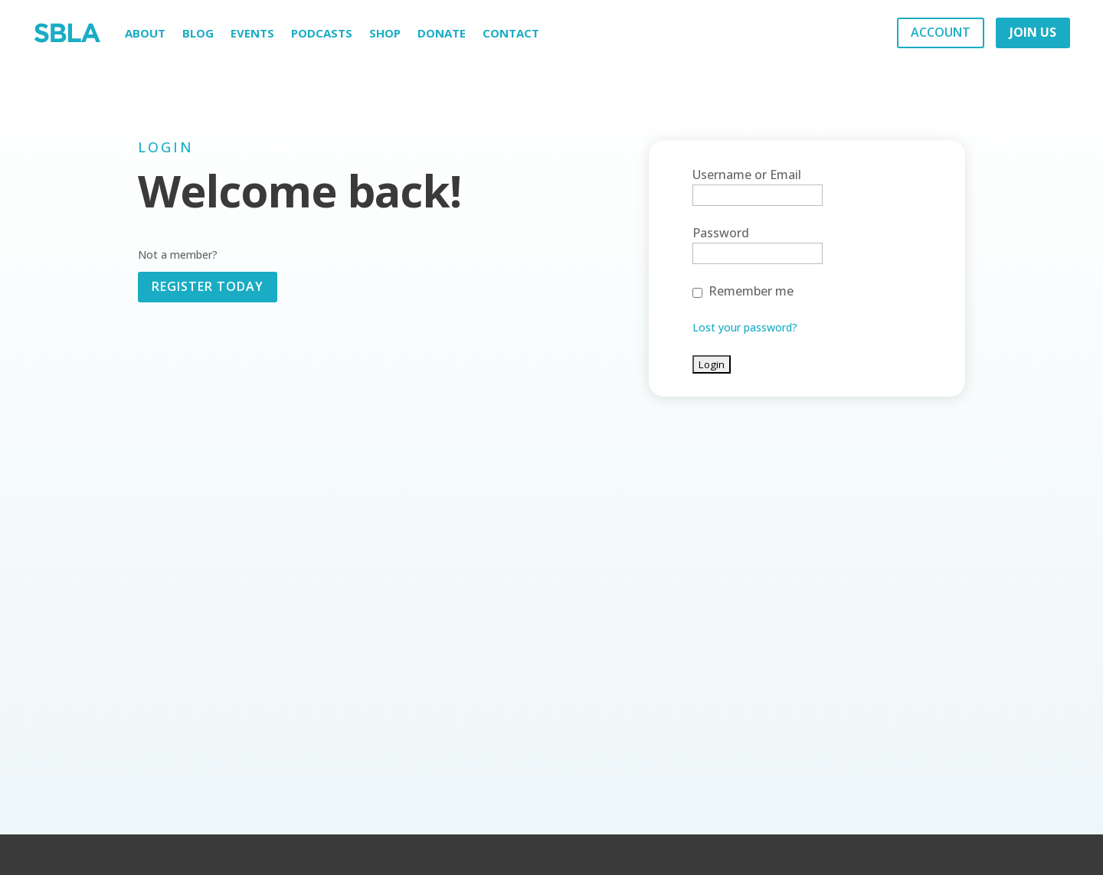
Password (720, 232)
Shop (385, 33)
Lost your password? (744, 327)
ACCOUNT (940, 32)
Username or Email (746, 174)
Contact (511, 33)
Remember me (751, 290)
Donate (441, 33)
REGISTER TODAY (207, 286)
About (145, 33)
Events (252, 33)
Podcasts (321, 33)
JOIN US (1033, 32)
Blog (198, 33)
